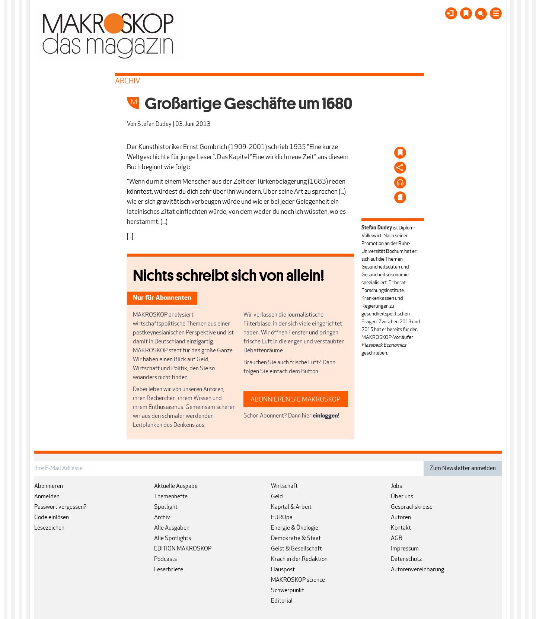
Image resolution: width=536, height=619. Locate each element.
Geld (277, 497)
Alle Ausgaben (171, 528)
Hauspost (283, 570)
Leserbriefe (168, 570)
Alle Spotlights (172, 539)
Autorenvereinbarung (417, 570)
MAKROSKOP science (298, 580)
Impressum (405, 549)
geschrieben (374, 353)
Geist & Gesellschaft (296, 549)
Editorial (282, 601)
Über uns (402, 497)
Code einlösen (51, 518)
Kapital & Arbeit (291, 507)
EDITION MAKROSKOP (182, 549)
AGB (396, 539)
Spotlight (166, 507)
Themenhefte (171, 497)
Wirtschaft (284, 486)
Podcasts (165, 559)
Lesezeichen (49, 528)
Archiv (162, 518)
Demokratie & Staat (296, 539)
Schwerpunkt (287, 591)
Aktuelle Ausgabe (176, 486)
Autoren (401, 518)
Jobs (396, 486)
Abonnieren (48, 486)
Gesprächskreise (412, 507)
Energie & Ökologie (294, 528)
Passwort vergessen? (60, 507)
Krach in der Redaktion (299, 559)
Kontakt (401, 528)
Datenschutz (406, 559)
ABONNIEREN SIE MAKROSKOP (296, 399)
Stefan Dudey (154, 124)
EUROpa (282, 518)
